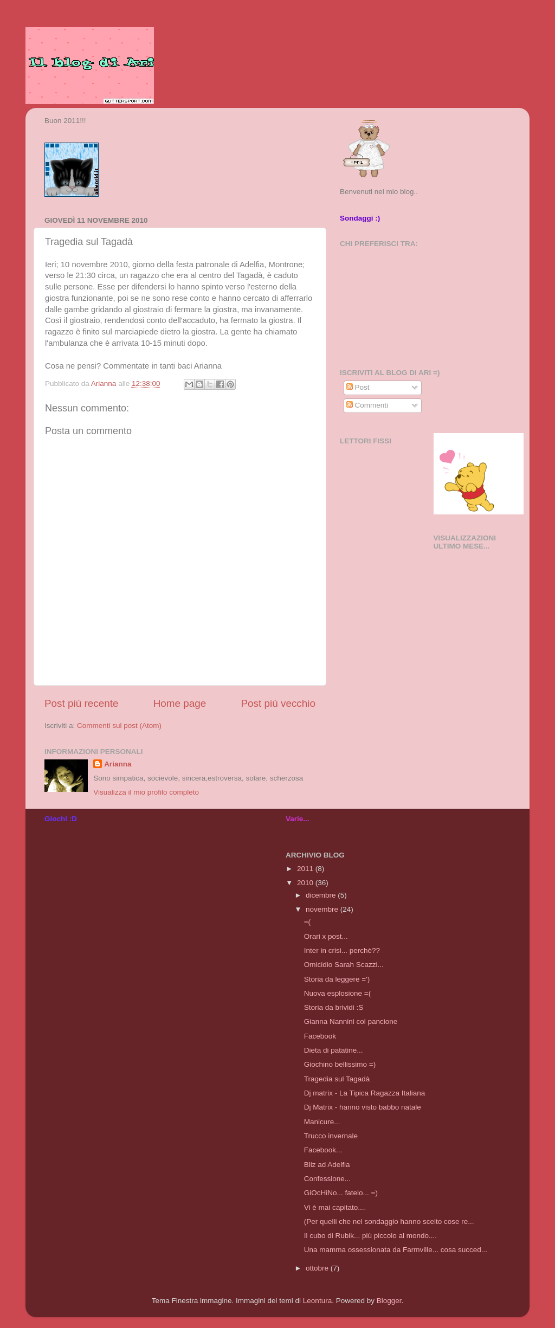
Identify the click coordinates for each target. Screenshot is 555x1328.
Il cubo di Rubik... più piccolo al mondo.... (370, 1236)
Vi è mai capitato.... (335, 1207)
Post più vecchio (278, 703)
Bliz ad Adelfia (327, 1165)
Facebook (320, 1036)
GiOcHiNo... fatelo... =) (341, 1193)
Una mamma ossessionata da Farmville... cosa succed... (395, 1250)
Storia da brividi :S (334, 1007)
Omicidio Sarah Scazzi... (344, 964)
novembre (323, 909)
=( (307, 922)
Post (358, 387)
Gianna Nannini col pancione (351, 1021)
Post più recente (81, 703)
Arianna (117, 764)
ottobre (318, 1268)
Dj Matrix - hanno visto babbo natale (362, 1107)
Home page (179, 703)
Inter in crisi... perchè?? (342, 950)
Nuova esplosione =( (337, 993)
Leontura (317, 1301)
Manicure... (322, 1122)
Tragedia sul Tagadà (337, 1079)
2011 (306, 869)
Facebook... (323, 1150)
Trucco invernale (331, 1136)
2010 (306, 883)
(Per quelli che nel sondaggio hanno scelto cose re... (389, 1221)
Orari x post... (326, 936)
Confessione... (327, 1179)
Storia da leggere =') (337, 979)
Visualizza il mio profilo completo (146, 792)
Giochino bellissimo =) (340, 1064)
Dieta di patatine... (333, 1050)
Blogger (389, 1301)
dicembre (322, 895)
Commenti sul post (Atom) (119, 725)
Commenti (367, 405)
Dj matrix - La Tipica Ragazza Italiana (364, 1093)
